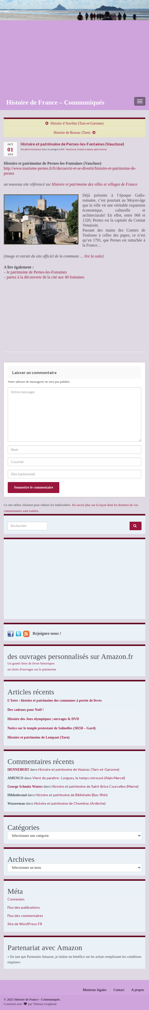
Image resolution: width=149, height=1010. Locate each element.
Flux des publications (23, 907)
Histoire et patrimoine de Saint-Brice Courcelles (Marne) (95, 786)
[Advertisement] (74, 58)
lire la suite (93, 256)
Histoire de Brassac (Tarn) (72, 132)
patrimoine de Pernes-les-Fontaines (39, 272)
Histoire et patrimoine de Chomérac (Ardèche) (70, 803)
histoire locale (85, 149)
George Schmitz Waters (25, 786)
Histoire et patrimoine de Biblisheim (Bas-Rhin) (72, 795)
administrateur (33, 149)
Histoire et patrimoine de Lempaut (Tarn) (38, 737)
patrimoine (100, 149)
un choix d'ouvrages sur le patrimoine (31, 669)
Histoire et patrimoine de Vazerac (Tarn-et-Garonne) (78, 769)
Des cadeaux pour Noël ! (25, 710)
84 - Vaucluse (68, 149)
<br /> (19, 316)
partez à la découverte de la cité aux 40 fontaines (45, 277)
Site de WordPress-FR (24, 924)
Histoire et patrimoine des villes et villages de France (94, 184)
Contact (119, 990)
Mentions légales (94, 990)
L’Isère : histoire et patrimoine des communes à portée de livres (54, 700)
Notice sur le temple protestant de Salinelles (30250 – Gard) (51, 728)
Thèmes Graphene (45, 1004)
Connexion (15, 899)
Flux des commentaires (25, 915)
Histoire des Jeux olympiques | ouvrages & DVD (43, 719)
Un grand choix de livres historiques (31, 663)
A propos (137, 990)
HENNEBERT (18, 769)
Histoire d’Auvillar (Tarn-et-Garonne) (77, 123)
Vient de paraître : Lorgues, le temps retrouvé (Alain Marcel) (78, 778)
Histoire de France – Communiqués (55, 102)
